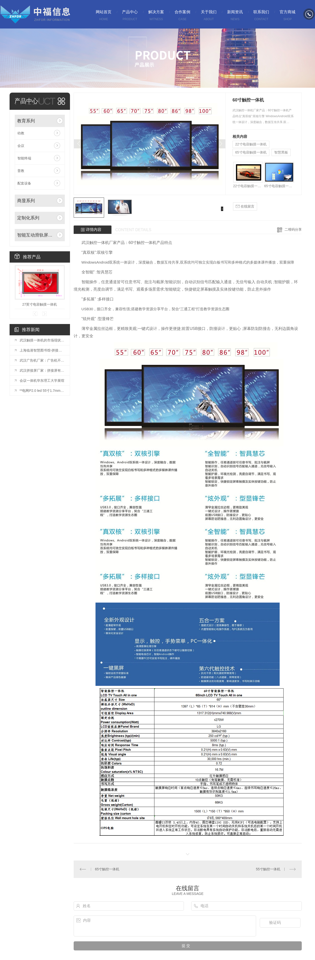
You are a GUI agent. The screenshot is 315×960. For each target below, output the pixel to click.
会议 (20, 146)
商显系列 (26, 200)
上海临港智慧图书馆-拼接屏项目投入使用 (42, 350)
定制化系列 (28, 217)
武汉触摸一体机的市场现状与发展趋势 (42, 340)
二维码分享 (293, 229)
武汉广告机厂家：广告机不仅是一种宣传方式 (42, 360)
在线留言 (245, 206)
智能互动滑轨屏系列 (36, 235)
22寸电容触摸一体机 (251, 144)
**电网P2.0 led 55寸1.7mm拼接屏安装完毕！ (42, 391)
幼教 (20, 133)
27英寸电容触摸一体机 (39, 304)
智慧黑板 (281, 152)
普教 (20, 171)
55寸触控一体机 (268, 869)
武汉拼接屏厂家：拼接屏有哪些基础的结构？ (42, 370)
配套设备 (24, 183)
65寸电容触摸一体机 (251, 152)
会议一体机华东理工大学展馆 (42, 380)
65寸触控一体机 (107, 869)
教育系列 (26, 120)
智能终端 (24, 158)
